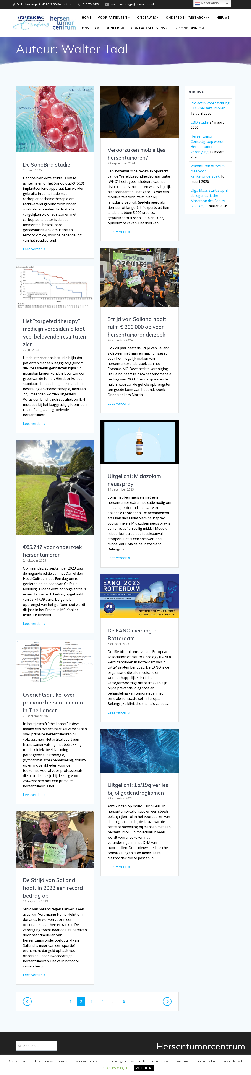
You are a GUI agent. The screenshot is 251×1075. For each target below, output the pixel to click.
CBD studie (200, 122)
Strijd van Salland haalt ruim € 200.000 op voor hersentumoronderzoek (137, 327)
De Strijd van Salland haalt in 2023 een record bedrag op (53, 888)
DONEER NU (115, 28)
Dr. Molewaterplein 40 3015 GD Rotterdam (44, 4)
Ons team (91, 28)
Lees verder (32, 249)
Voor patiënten (112, 17)
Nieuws (223, 17)
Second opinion (189, 28)
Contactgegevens (148, 28)
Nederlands (207, 3)
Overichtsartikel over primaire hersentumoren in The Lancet (53, 703)
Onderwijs (146, 17)
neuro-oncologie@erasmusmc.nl (132, 4)
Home (87, 17)
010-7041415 (91, 4)
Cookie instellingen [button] (114, 1067)
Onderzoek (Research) (186, 17)
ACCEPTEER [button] (143, 1068)
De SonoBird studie (46, 164)
